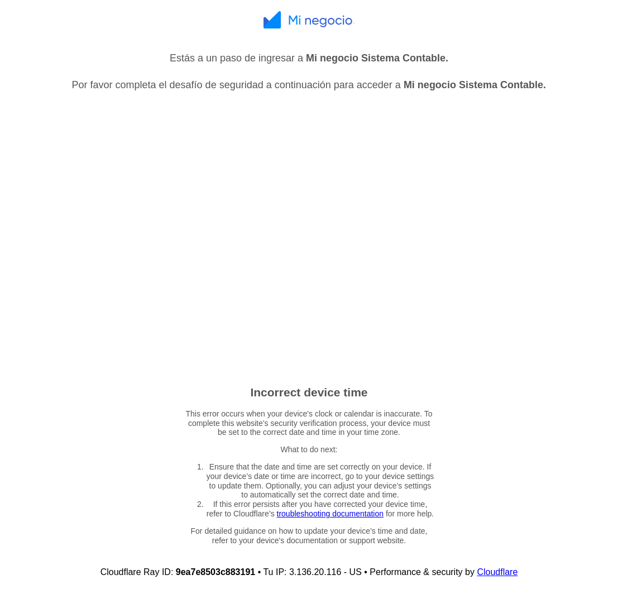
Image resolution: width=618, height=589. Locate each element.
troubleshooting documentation (330, 513)
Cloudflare (497, 572)
